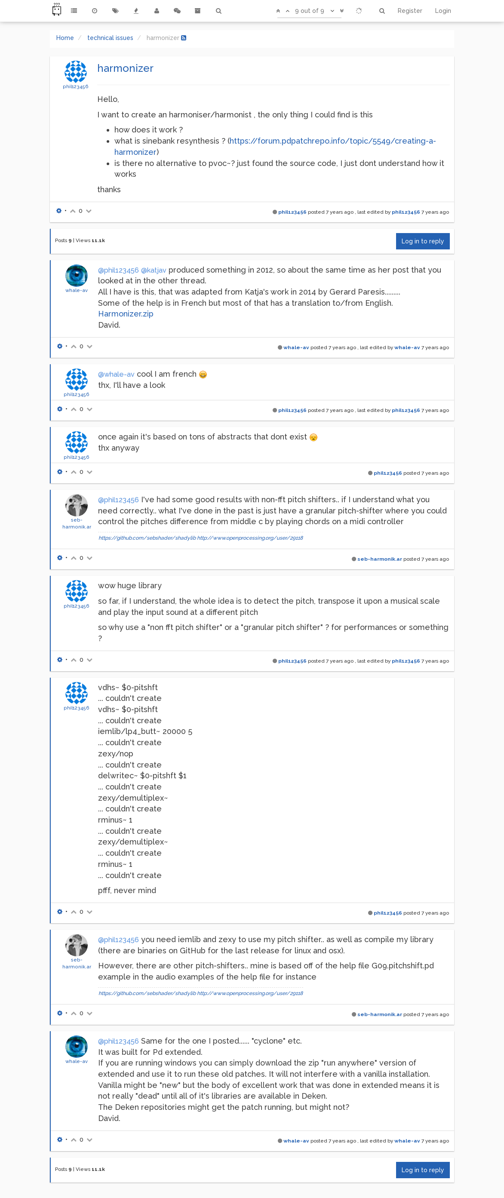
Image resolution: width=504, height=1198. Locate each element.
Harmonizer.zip (126, 313)
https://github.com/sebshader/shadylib (147, 538)
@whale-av (116, 374)
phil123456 (76, 86)
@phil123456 (118, 270)
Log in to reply (423, 241)
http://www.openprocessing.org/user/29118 (250, 538)
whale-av (76, 290)
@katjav (153, 270)
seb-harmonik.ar (379, 559)
